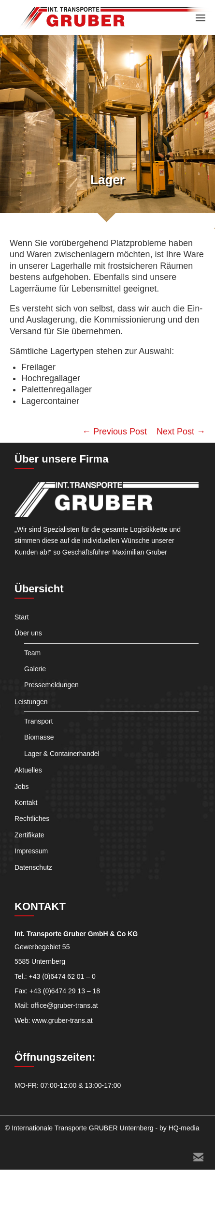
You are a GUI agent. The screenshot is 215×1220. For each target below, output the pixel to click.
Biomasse (39, 737)
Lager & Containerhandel (62, 753)
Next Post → (181, 431)
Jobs (21, 786)
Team (32, 653)
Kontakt (25, 802)
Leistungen (31, 702)
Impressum (31, 851)
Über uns (28, 633)
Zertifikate (29, 835)
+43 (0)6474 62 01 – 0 (62, 976)
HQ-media (184, 1128)
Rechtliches (31, 818)
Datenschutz (33, 867)
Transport (38, 721)
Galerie (35, 669)
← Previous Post (114, 431)
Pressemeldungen (51, 685)
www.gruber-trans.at (62, 1020)
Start (21, 617)
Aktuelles (28, 770)
